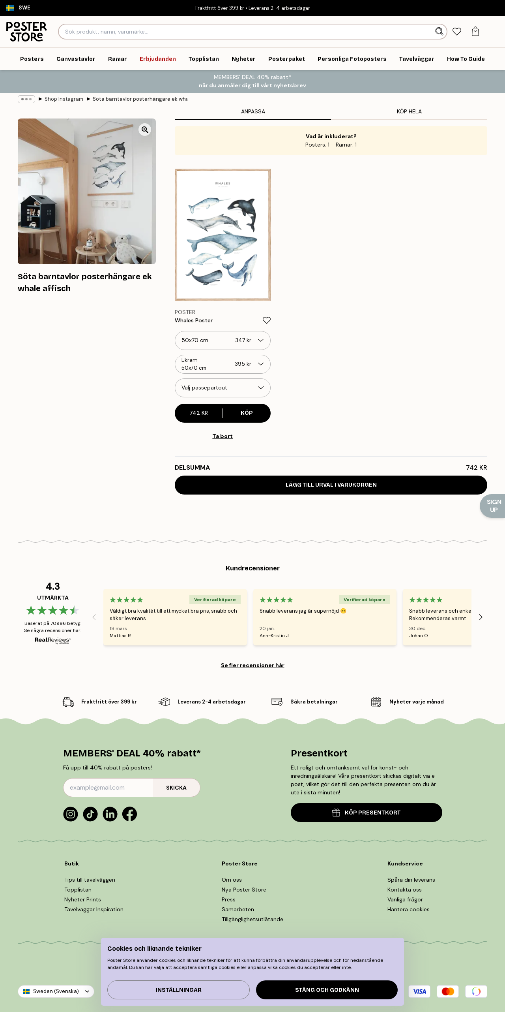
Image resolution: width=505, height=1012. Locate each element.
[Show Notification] (492, 506)
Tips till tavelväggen (89, 879)
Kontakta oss (404, 889)
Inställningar (179, 990)
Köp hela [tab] (409, 111)
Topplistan (78, 889)
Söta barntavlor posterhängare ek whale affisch (140, 99)
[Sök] (440, 32)
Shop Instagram (64, 99)
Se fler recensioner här (252, 665)
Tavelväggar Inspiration (93, 909)
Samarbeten (238, 909)
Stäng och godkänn (327, 990)
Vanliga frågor (405, 899)
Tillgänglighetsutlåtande (252, 919)
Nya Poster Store (244, 889)
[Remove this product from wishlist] (267, 320)
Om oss (232, 879)
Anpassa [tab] (253, 111)
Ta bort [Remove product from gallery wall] (222, 436)
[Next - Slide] (481, 617)
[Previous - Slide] (94, 617)
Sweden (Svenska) (56, 991)
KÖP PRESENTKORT (366, 812)
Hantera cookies (408, 909)
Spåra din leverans (411, 879)
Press (229, 899)
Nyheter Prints (82, 899)
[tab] (457, 31)
